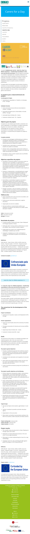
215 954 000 (15, 490)
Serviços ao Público (15, 494)
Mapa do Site (15, 506)
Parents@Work (5, 36)
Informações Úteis (15, 496)
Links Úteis (15, 500)
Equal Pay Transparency (7, 27)
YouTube (15, 517)
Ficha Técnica (15, 508)
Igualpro (4, 38)
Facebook (15, 513)
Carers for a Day (6, 30)
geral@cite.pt (14, 255)
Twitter (15, 515)
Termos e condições (15, 504)
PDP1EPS (4, 34)
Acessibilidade (15, 502)
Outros (3, 41)
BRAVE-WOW (5, 25)
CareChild (4, 32)
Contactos (15, 498)
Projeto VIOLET (5, 23)
